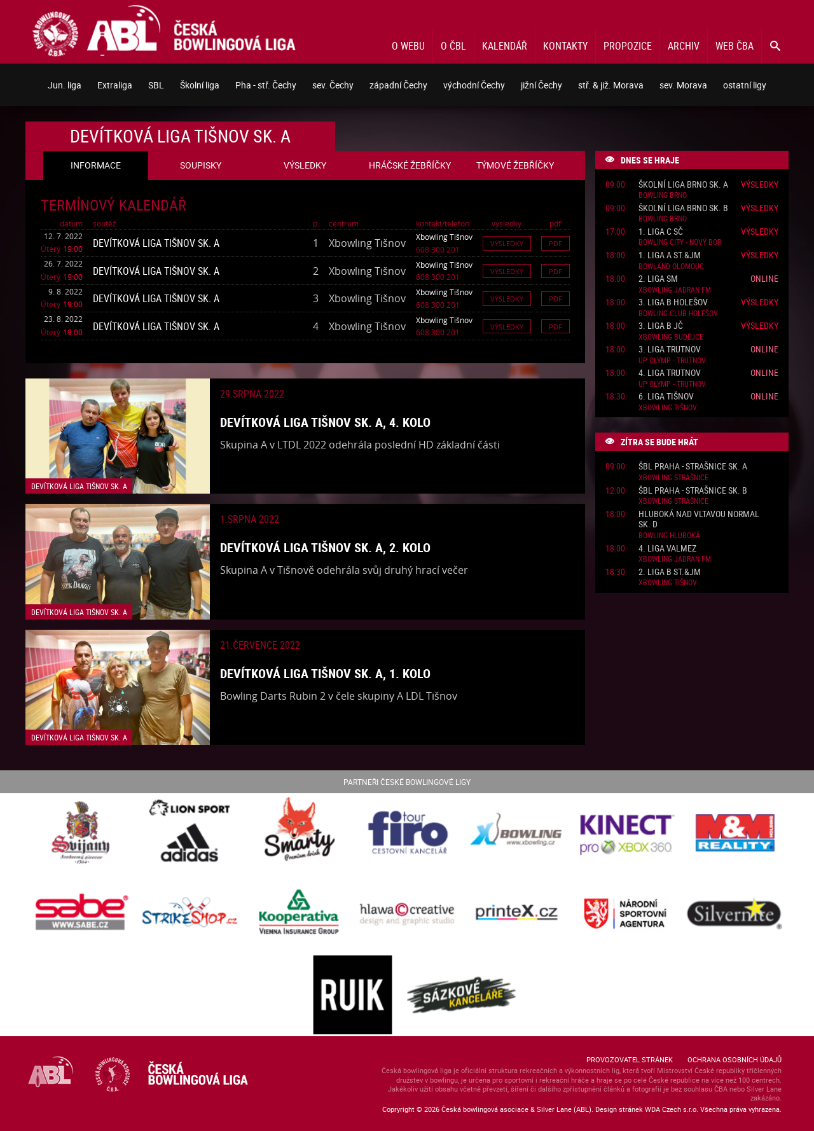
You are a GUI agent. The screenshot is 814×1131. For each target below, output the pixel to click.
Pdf (555, 243)
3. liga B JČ (660, 326)
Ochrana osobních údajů (734, 1059)
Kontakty (565, 46)
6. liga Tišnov (666, 396)
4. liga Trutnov (669, 373)
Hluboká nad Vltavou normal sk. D (698, 520)
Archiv (684, 46)
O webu (408, 46)
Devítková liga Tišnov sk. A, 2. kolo (325, 547)
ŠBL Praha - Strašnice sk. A (692, 466)
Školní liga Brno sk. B (683, 208)
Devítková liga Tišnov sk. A (156, 243)
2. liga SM (658, 279)
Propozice (628, 46)
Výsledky (506, 243)
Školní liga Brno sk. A (683, 184)
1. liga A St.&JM (669, 255)
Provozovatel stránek (629, 1059)
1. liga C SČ (660, 231)
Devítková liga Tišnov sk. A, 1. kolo (325, 673)
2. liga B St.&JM (669, 572)
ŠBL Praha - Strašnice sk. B (692, 490)
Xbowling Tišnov (444, 237)
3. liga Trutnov (669, 349)
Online (764, 278)
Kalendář (504, 46)
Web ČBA (734, 46)
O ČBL (453, 46)
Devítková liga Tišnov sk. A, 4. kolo (325, 422)
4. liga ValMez (667, 548)
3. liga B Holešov (673, 302)
